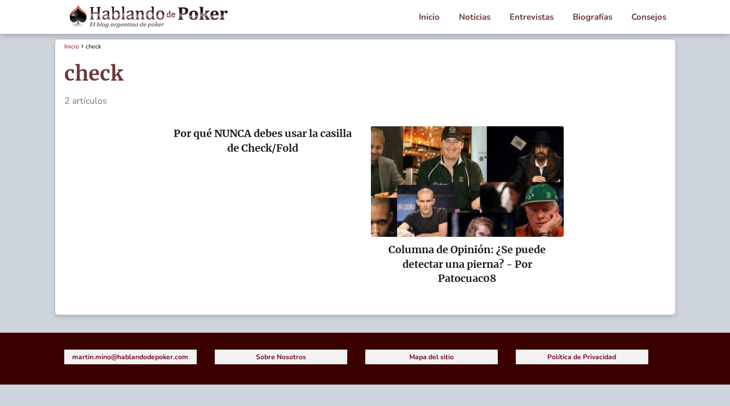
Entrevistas (532, 17)
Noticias (474, 17)
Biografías (592, 17)
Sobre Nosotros (281, 356)
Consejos (648, 17)
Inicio (429, 17)
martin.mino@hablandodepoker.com (130, 356)
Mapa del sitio (431, 356)
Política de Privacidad (581, 356)
